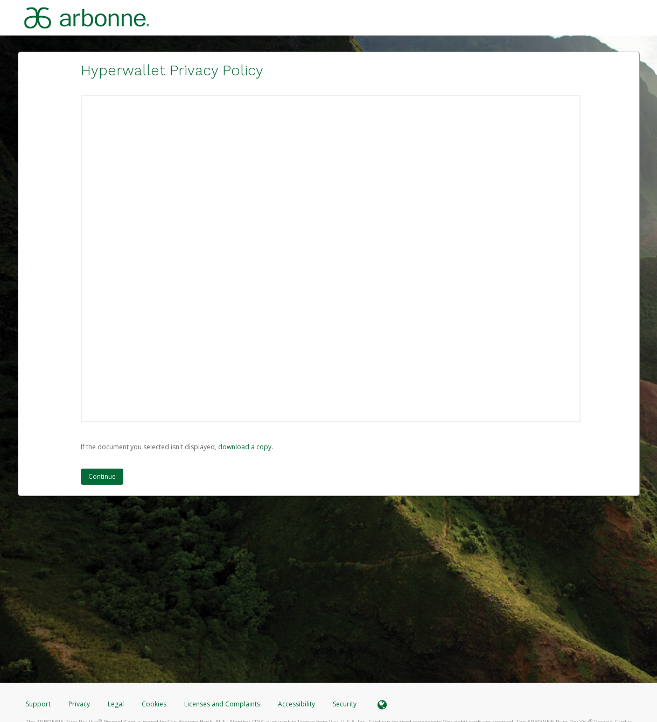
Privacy (79, 704)
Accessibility (296, 704)
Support (38, 704)
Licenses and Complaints (223, 704)
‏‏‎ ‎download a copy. (244, 446)
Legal (116, 704)
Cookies (154, 704)
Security (345, 704)
